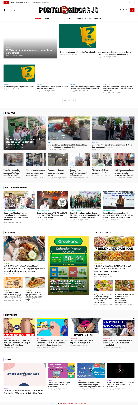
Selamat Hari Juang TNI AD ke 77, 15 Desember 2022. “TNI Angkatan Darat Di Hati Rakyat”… (52, 215)
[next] (133, 2)
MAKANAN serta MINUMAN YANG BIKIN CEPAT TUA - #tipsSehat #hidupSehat (117, 342)
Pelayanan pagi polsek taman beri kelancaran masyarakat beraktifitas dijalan (56, 172)
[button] (132, 10)
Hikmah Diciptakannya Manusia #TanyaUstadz (72, 53)
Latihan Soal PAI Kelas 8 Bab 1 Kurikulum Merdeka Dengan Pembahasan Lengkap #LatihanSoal (90, 384)
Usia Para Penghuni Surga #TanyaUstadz (19, 87)
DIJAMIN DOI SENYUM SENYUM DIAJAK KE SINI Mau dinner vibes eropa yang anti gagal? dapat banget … (34, 295)
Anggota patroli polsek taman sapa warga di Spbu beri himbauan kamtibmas (113, 146)
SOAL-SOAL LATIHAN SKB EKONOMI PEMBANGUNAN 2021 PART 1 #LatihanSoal (120, 384)
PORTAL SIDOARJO (67, 403)
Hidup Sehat (7, 338)
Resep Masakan (98, 263)
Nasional (8, 47)
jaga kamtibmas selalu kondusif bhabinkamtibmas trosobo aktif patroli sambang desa (69, 146)
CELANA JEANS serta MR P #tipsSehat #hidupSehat (81, 341)
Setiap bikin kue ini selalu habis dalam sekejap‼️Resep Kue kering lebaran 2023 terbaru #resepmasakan (103, 298)
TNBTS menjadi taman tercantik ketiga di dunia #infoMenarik (31, 2)
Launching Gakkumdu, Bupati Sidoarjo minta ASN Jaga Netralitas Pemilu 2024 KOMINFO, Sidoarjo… (118, 215)
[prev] (129, 2)
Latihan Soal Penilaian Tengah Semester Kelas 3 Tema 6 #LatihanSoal (59, 384)
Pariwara (6, 263)
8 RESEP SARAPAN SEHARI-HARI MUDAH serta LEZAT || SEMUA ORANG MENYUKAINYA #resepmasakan (124, 298)
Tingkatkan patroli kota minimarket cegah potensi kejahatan (101, 172)
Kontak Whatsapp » (80, 403)
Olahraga (39, 84)
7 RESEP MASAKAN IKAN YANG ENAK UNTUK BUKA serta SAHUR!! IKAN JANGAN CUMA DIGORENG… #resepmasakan (112, 270)
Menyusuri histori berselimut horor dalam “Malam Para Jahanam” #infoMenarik (115, 53)
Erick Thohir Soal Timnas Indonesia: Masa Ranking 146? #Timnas (52, 88)
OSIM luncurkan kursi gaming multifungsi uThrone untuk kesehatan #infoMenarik (85, 88)
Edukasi (6, 387)
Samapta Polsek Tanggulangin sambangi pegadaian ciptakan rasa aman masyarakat (78, 172)
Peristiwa (8, 136)
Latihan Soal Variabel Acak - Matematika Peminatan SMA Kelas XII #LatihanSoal (24, 391)
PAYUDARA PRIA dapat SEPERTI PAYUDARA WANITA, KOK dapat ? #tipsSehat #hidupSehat (17, 342)
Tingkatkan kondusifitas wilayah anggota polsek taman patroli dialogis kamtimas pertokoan (12, 172)
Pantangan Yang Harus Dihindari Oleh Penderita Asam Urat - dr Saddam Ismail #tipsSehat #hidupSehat (52, 342)
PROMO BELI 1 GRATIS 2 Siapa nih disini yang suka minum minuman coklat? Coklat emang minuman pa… (13, 295)
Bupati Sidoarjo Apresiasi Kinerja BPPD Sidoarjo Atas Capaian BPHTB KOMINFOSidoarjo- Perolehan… (85, 215)
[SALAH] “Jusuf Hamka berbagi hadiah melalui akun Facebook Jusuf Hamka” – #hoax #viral (118, 89)
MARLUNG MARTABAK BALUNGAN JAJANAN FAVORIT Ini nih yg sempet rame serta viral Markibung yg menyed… (24, 268)
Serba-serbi (62, 49)
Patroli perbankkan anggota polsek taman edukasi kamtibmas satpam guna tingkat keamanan (35, 172)
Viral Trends (106, 84)
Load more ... (69, 100)
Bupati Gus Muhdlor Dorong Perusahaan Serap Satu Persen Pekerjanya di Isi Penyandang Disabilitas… (16, 216)
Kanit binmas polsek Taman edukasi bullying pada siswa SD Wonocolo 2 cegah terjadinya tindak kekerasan (124, 172)
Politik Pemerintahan (10, 210)
